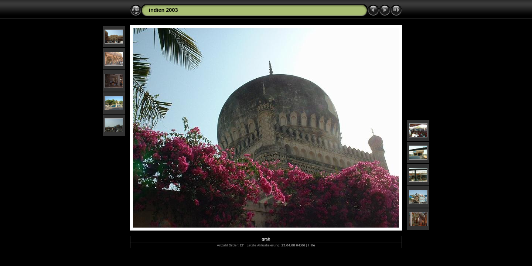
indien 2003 (163, 10)
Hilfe (311, 245)
